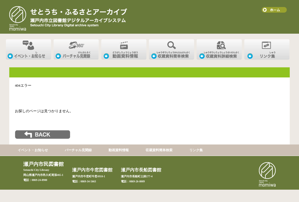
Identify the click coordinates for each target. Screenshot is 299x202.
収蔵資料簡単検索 (159, 150)
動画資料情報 (119, 150)
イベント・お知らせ (33, 150)
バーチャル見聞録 (78, 150)
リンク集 (196, 150)
